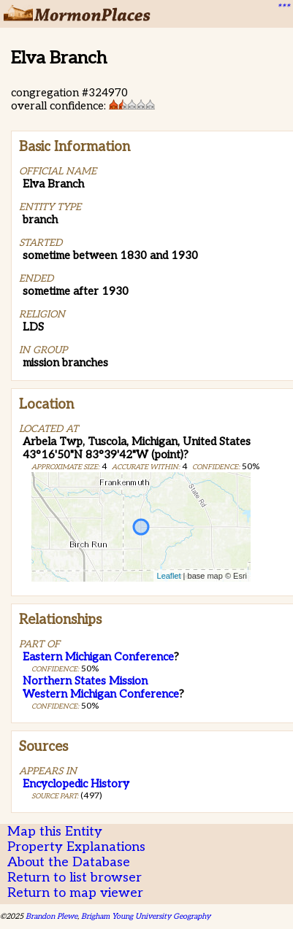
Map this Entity (54, 831)
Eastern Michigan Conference (98, 656)
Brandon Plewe (51, 916)
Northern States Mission (85, 680)
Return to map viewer (75, 893)
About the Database (68, 862)
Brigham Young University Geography (145, 916)
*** (282, 8)
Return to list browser (74, 877)
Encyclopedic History (76, 783)
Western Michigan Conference (101, 694)
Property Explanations (76, 847)
